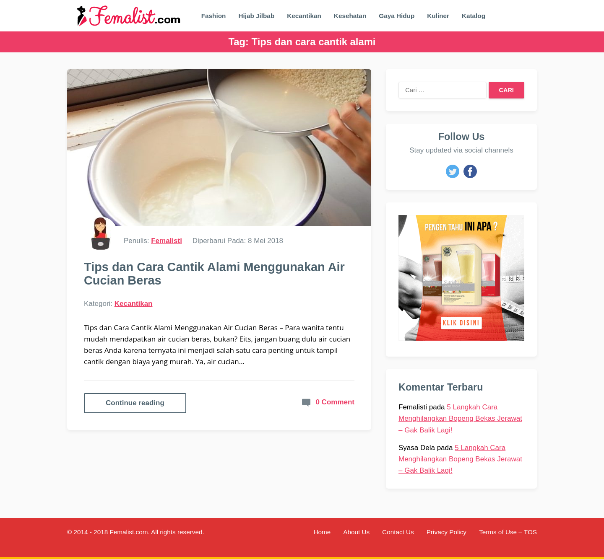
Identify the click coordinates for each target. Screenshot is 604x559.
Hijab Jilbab (256, 15)
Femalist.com (128, 532)
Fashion (213, 15)
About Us (356, 532)
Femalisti (166, 241)
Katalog (473, 15)
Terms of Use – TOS (508, 532)
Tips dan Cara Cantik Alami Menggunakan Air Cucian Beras (214, 273)
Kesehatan (350, 15)
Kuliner (438, 15)
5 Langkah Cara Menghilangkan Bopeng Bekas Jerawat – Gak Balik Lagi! (460, 418)
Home (322, 532)
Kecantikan (304, 15)
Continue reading (135, 403)
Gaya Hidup (396, 15)
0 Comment (334, 402)
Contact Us (398, 532)
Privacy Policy (446, 532)
